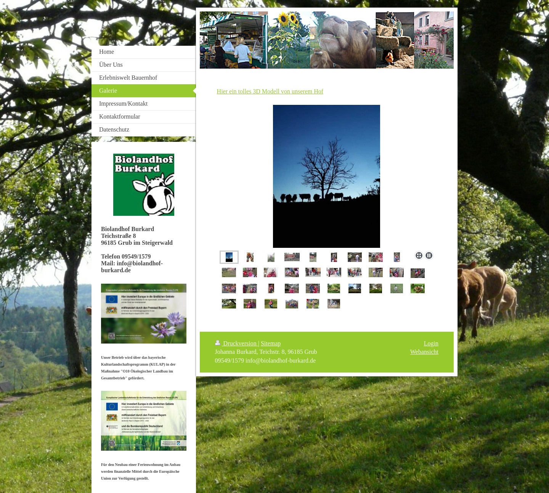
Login (431, 343)
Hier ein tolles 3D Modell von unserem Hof (270, 91)
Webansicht (424, 351)
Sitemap (271, 343)
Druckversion (236, 343)
